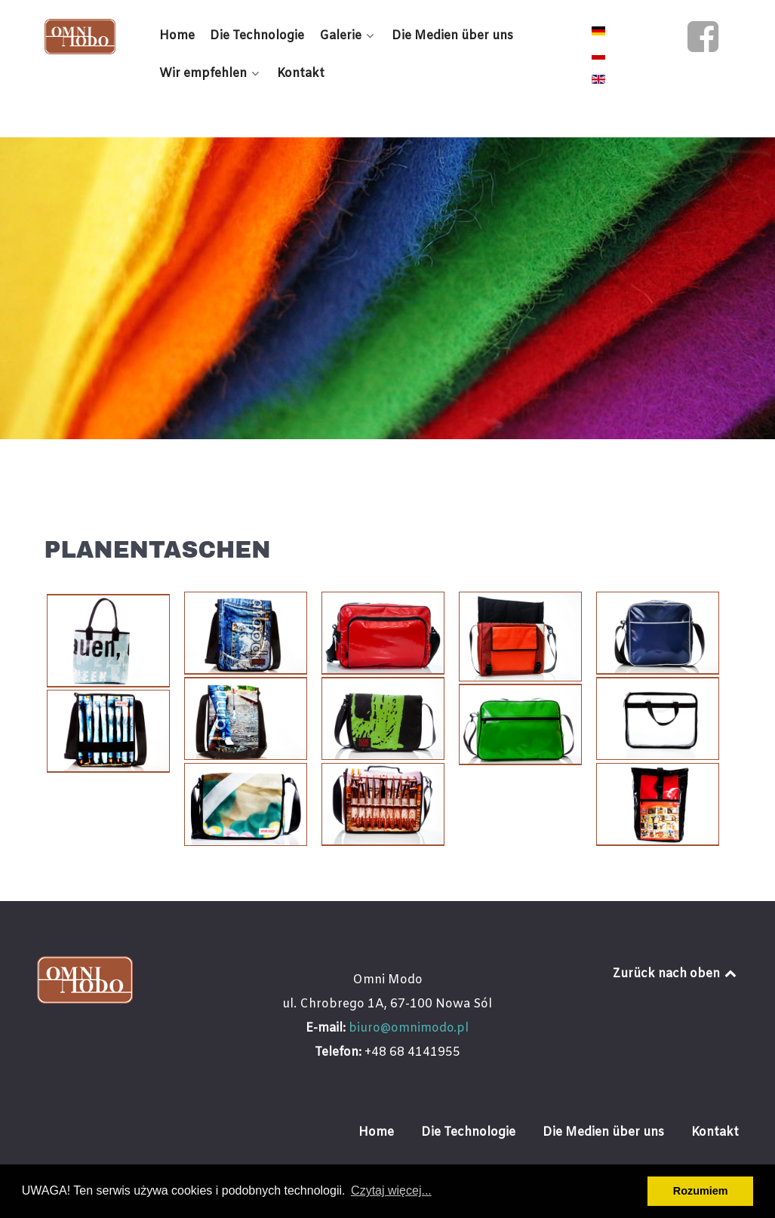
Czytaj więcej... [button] (391, 1190)
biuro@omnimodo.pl (409, 1028)
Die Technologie (468, 1132)
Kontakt (715, 1132)
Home (376, 1132)
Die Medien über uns (603, 1132)
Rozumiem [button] (700, 1191)
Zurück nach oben (676, 974)
